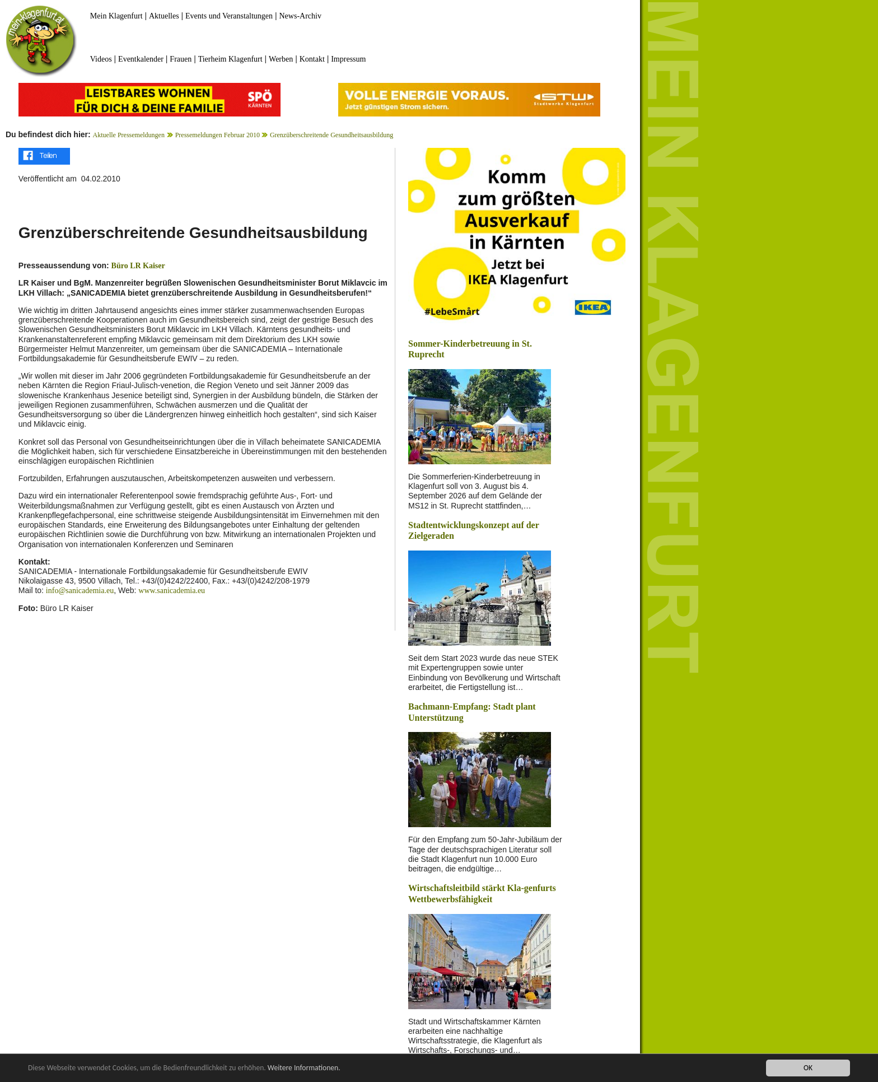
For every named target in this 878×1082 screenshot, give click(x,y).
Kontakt (312, 59)
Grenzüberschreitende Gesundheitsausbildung (331, 135)
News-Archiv (300, 16)
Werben (281, 59)
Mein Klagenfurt (116, 16)
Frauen (181, 59)
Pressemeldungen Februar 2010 (218, 135)
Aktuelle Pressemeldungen (129, 135)
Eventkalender (141, 59)
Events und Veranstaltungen (229, 16)
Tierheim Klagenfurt (230, 59)
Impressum (348, 59)
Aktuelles (164, 16)
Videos (101, 59)
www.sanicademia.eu (171, 590)
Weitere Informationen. (304, 1068)
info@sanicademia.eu (80, 590)
